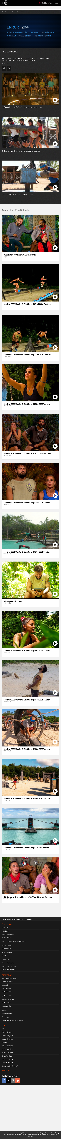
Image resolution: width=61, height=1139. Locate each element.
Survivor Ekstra (6, 959)
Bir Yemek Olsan (7, 938)
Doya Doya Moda (7, 988)
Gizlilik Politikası (7, 1053)
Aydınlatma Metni (8, 1063)
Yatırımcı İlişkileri (7, 1036)
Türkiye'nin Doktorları (9, 966)
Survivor (4, 1010)
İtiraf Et (4, 955)
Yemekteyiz (5, 1017)
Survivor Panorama (8, 963)
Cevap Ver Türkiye (7, 982)
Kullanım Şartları (7, 1059)
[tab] (7, 211)
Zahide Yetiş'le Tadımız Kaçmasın (12, 1020)
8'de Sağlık (5, 931)
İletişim (4, 1042)
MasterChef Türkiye (8, 999)
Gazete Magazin (7, 945)
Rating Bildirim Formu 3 (10, 1066)
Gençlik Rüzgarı (7, 952)
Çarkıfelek (5, 985)
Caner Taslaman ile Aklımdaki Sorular (14, 941)
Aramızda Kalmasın (8, 934)
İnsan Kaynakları (7, 1046)
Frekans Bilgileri (7, 1049)
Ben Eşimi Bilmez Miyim (9, 978)
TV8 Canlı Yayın (46, 3)
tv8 (5, 12)
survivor (9, 12)
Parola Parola (6, 1006)
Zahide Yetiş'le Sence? (9, 970)
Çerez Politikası (7, 1056)
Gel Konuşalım (6, 949)
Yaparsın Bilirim (7, 1013)
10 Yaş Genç (5, 927)
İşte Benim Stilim (7, 992)
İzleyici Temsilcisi (7, 1039)
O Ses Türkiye (6, 1003)
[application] (30, 31)
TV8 (3, 1029)
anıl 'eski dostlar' (18, 12)
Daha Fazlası (5, 1071)
